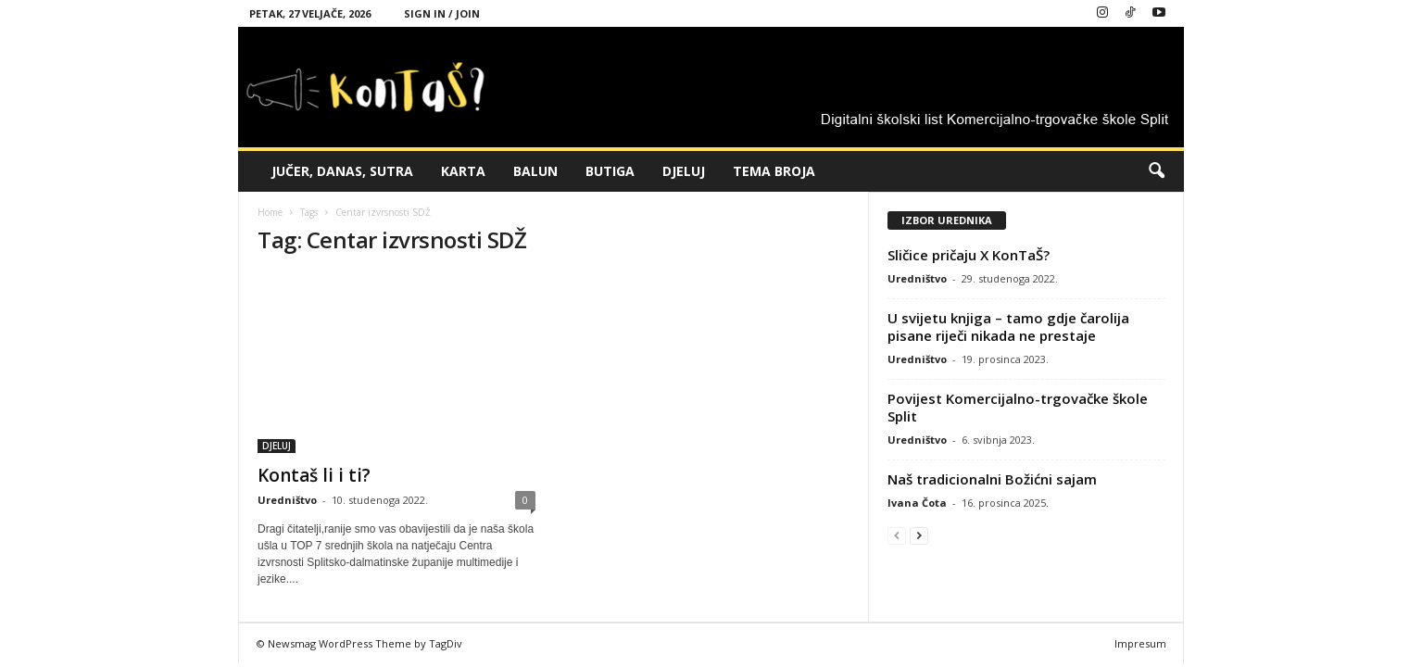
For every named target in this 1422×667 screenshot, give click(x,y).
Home (270, 212)
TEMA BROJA (774, 171)
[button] (1156, 171)
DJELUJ (683, 171)
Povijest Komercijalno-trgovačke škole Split (1017, 407)
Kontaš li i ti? (314, 475)
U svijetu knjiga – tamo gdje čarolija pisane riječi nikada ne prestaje (1008, 326)
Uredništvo (287, 500)
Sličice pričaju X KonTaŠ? (968, 254)
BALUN (535, 171)
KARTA (463, 171)
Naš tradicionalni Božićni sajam (992, 479)
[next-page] (919, 535)
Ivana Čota (917, 503)
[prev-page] (896, 535)
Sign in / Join (442, 13)
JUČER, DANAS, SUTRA (342, 171)
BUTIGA (610, 171)
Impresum (1140, 643)
